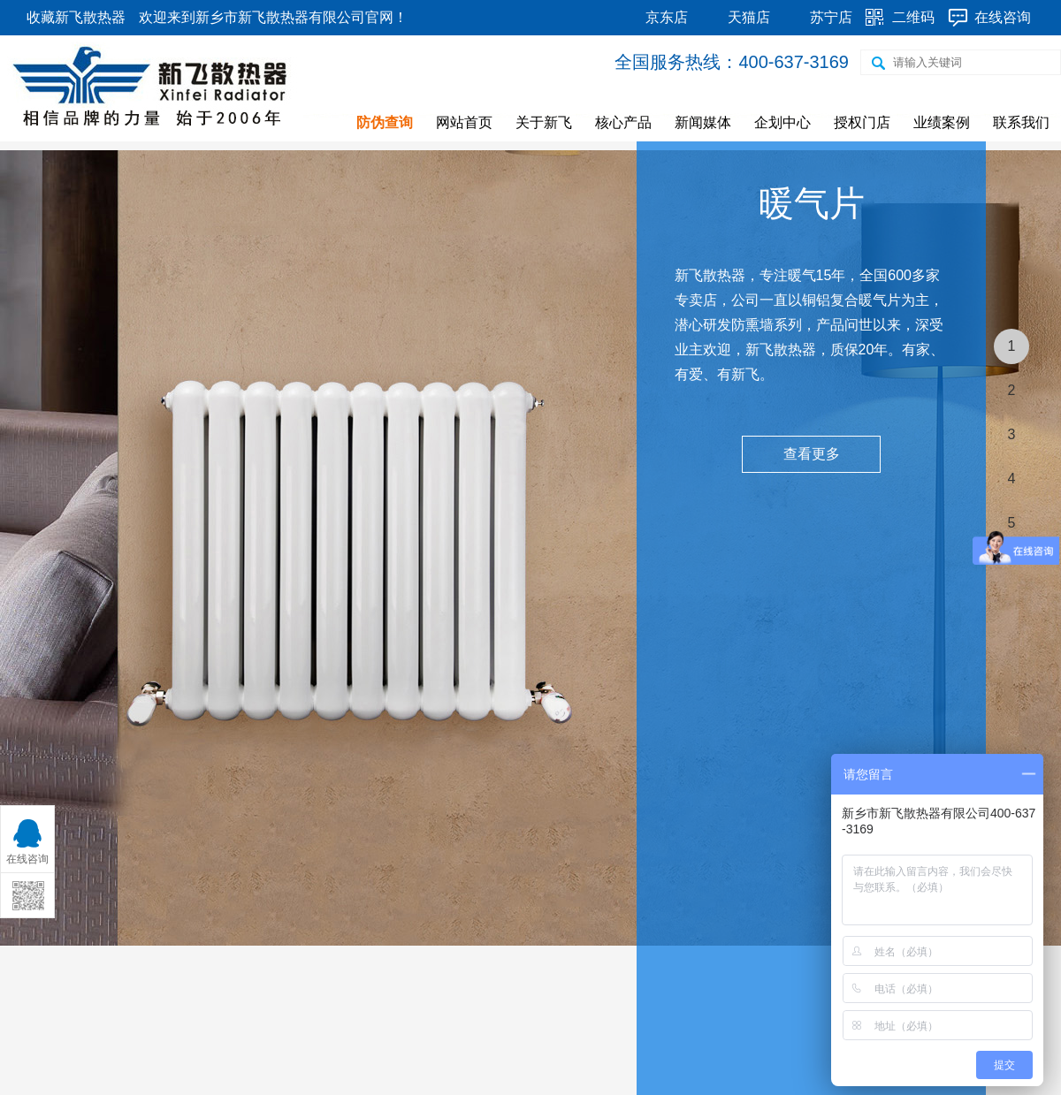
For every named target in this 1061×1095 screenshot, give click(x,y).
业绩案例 (941, 122)
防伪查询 (384, 122)
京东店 (666, 17)
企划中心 (782, 122)
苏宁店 (831, 17)
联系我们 (1021, 122)
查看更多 (811, 453)
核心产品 (623, 122)
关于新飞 (543, 122)
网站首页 (464, 122)
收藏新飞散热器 (76, 17)
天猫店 (749, 17)
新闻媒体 (703, 122)
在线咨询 (1002, 17)
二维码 (913, 17)
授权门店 (862, 122)
